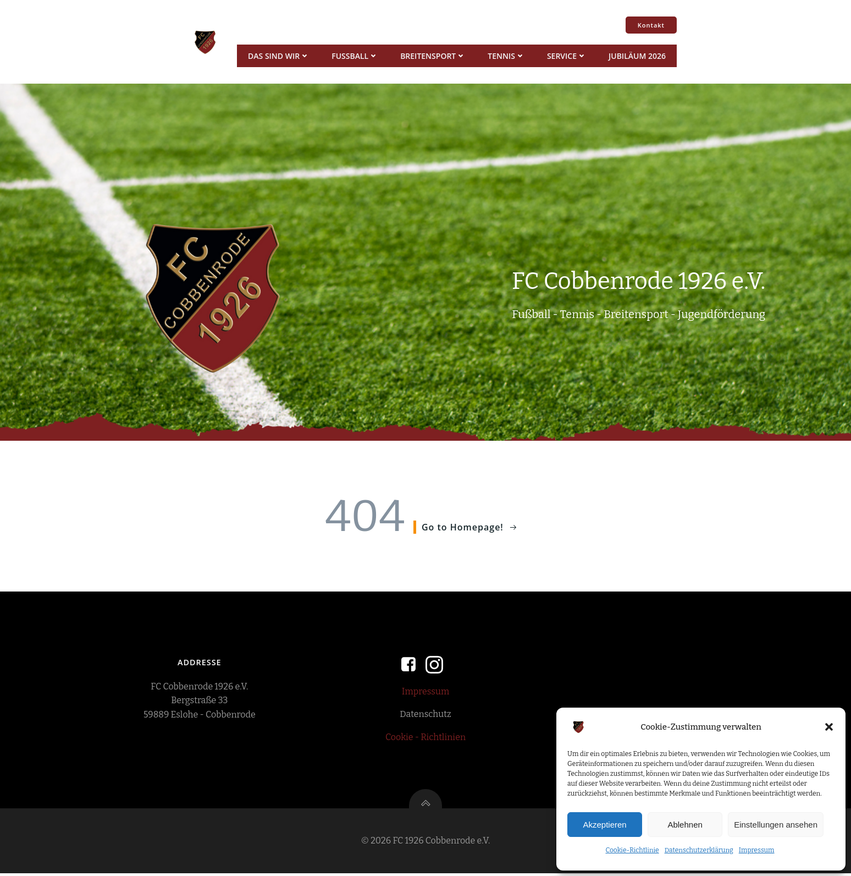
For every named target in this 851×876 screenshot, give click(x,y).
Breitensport (432, 56)
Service (566, 56)
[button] (829, 726)
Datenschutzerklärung (699, 850)
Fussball (354, 56)
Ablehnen (684, 824)
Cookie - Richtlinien (425, 738)
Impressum (757, 850)
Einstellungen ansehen (775, 824)
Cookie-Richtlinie (632, 850)
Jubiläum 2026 (636, 56)
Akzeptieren (604, 824)
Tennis (505, 56)
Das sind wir (278, 56)
